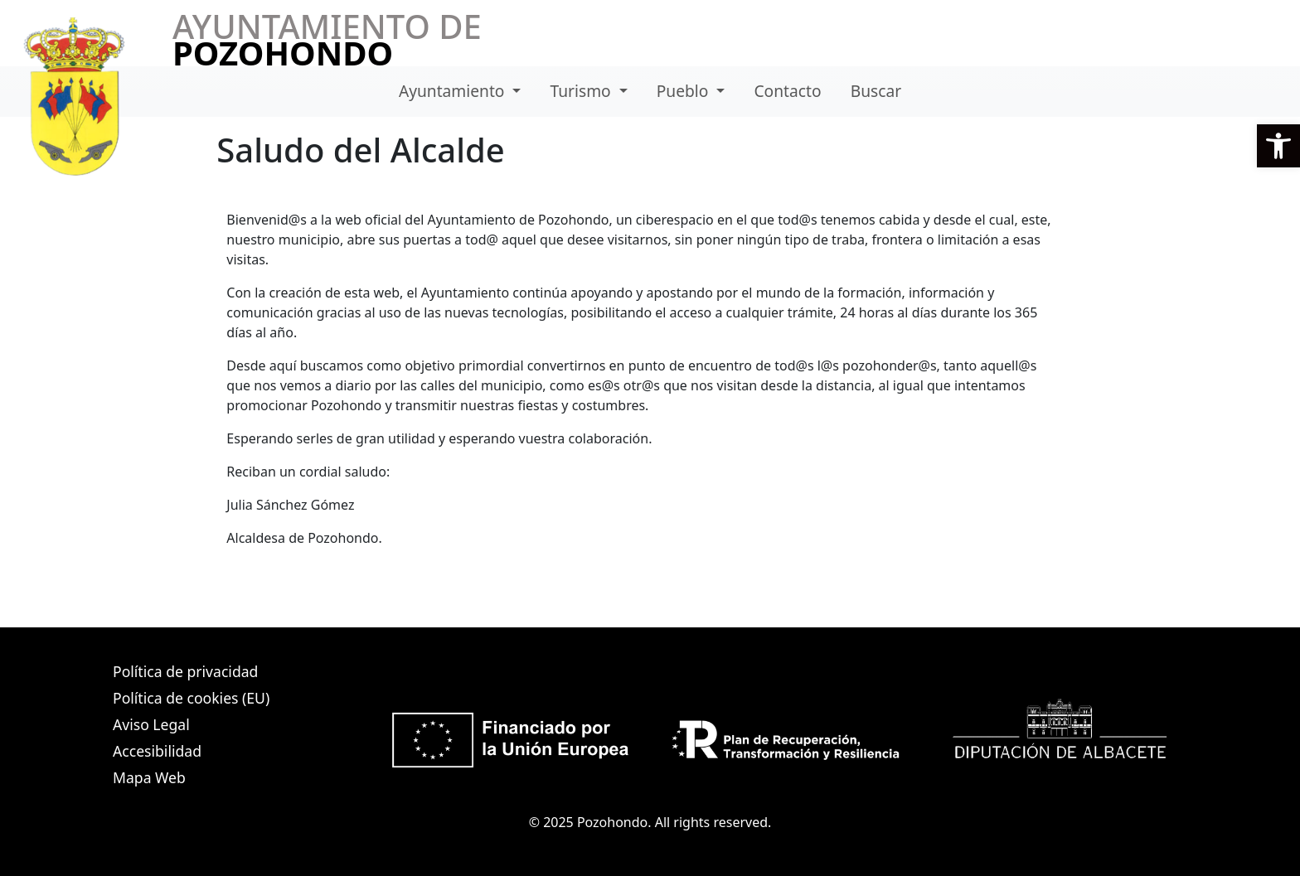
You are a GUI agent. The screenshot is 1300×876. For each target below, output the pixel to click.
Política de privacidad (185, 671)
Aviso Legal (151, 724)
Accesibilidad (157, 751)
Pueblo (685, 91)
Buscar (876, 91)
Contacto (787, 91)
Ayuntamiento (454, 91)
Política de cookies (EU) (191, 698)
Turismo (583, 91)
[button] (1278, 145)
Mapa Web (149, 777)
